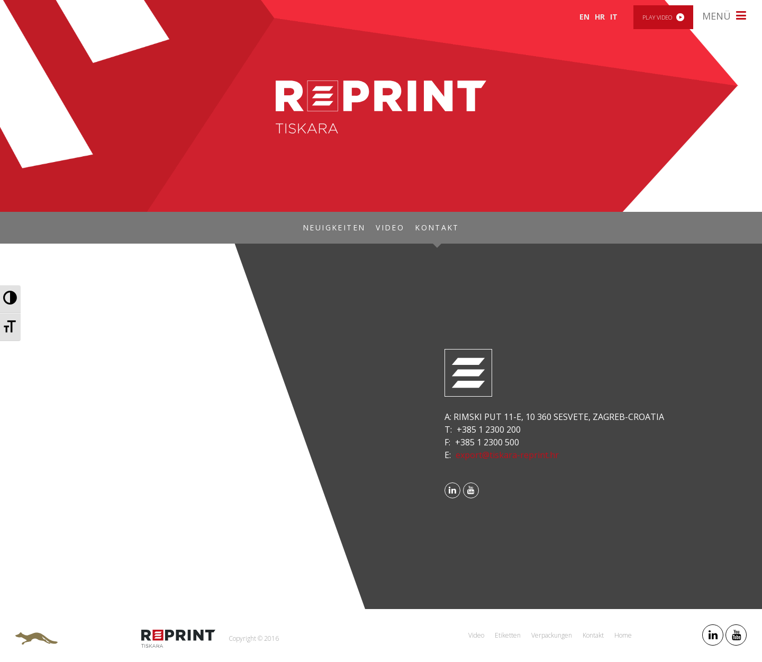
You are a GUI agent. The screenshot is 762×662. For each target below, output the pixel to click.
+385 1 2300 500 (487, 442)
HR (600, 17)
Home (623, 635)
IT (614, 17)
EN (584, 17)
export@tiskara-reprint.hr (507, 455)
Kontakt (437, 227)
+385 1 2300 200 (489, 429)
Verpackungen (551, 635)
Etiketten (508, 635)
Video (390, 227)
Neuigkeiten (334, 227)
